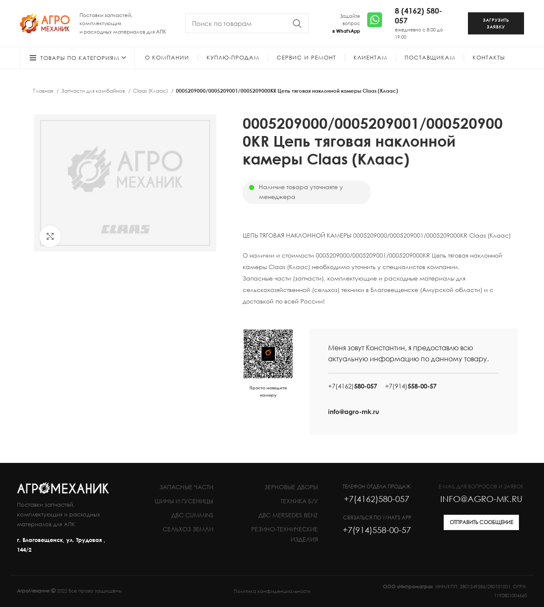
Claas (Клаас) (151, 91)
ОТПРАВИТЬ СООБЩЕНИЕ (481, 522)
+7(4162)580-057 (376, 499)
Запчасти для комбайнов (93, 91)
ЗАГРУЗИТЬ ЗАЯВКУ (496, 23)
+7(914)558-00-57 (377, 530)
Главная (43, 91)
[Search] (247, 23)
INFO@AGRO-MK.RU (481, 499)
